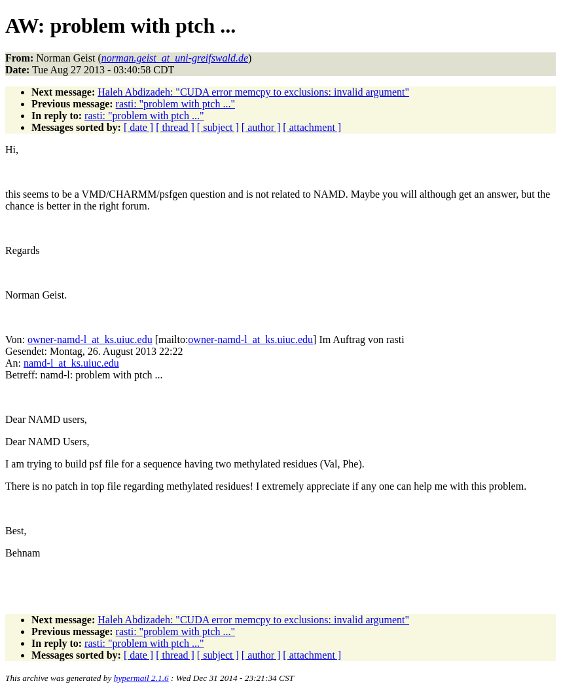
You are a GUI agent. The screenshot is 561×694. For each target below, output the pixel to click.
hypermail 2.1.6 (141, 678)
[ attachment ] (312, 127)
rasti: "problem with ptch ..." (175, 103)
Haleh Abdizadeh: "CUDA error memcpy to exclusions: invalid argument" (253, 92)
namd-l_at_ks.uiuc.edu (71, 363)
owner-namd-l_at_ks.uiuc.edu (90, 339)
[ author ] (261, 127)
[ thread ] (175, 127)
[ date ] (138, 127)
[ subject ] (218, 127)
